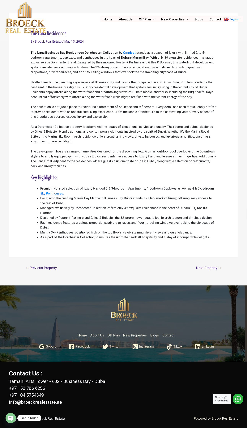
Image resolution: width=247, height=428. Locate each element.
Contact (215, 19)
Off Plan (145, 19)
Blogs (199, 19)
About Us (125, 19)
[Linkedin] (205, 346)
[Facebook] (79, 346)
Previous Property (41, 268)
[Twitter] (111, 346)
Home (108, 19)
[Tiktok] (174, 346)
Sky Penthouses (51, 193)
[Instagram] (143, 346)
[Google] (47, 346)
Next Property (209, 268)
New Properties (172, 19)
